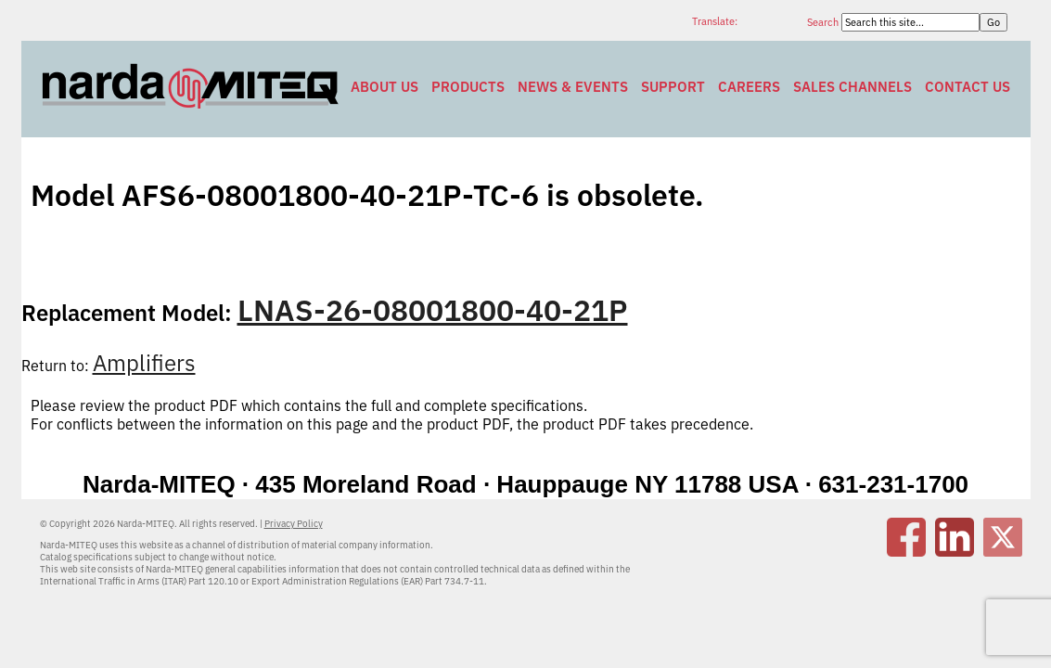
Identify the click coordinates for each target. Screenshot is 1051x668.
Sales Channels (852, 87)
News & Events (573, 87)
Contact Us (967, 87)
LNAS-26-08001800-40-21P (432, 309)
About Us (384, 87)
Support (673, 87)
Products (468, 87)
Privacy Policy (293, 524)
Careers (749, 87)
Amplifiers (144, 363)
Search (824, 22)
